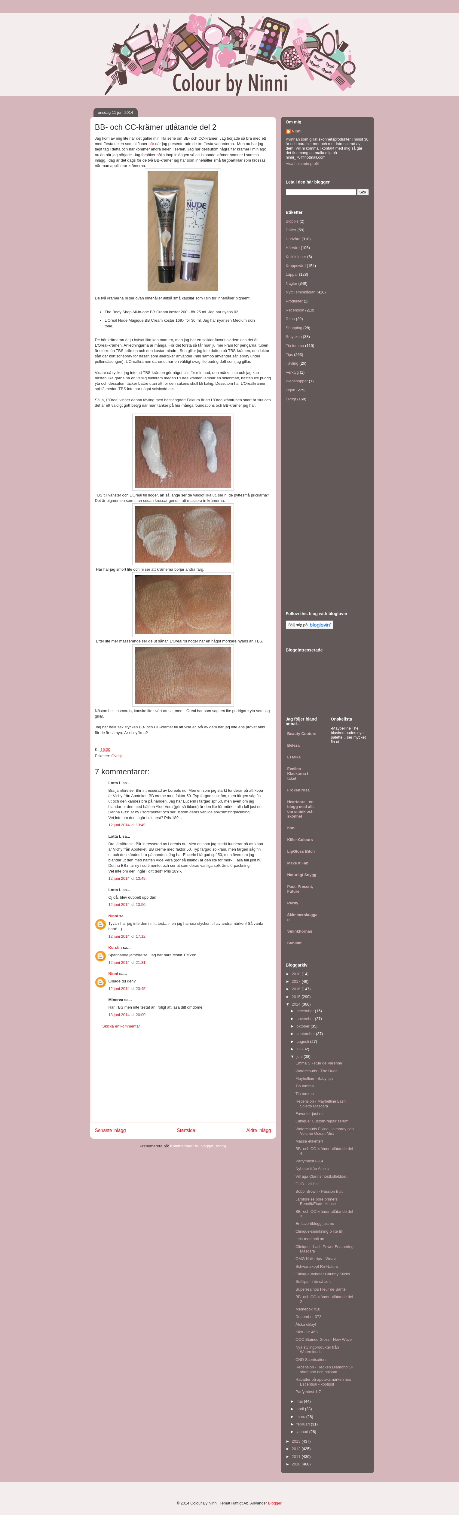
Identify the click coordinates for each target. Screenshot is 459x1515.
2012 (297, 1449)
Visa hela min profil (302, 163)
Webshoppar (297, 381)
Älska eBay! (305, 1324)
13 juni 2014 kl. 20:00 (127, 1015)
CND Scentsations (311, 1359)
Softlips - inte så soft (313, 1281)
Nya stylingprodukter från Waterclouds (317, 1349)
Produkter (294, 301)
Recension (295, 310)
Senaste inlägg (110, 1130)
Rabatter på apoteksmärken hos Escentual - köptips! (323, 1381)
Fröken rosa (298, 790)
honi (291, 828)
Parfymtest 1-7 (308, 1391)
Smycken (294, 336)
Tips (289, 354)
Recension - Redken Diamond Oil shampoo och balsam (324, 1369)
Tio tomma (295, 345)
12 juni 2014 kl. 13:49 (127, 825)
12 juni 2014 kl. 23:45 (127, 988)
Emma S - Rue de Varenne (318, 1063)
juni (300, 1056)
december (305, 1011)
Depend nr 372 (308, 1316)
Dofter (291, 230)
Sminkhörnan (299, 931)
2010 (297, 1464)
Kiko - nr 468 (306, 1332)
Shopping (294, 328)
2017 (297, 981)
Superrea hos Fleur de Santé (320, 1289)
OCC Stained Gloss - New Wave (323, 1339)
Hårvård (293, 247)
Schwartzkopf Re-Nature (316, 1266)
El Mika (294, 757)
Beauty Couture (302, 733)
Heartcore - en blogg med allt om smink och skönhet (300, 809)
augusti (303, 1041)
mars (301, 1416)
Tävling (292, 363)
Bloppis (292, 221)
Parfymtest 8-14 (309, 1161)
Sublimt (294, 943)
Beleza (293, 745)
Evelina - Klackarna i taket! (297, 774)
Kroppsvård (296, 265)
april (300, 1409)
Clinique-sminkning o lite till (319, 1231)
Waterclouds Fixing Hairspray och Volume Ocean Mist (324, 1131)
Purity (292, 903)
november (305, 1018)
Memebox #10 (307, 1309)
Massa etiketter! (309, 1141)
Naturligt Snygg (302, 875)
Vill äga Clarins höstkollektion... (322, 1176)
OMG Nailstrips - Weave (316, 1258)
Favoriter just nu (309, 1113)
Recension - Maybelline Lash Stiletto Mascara (320, 1103)
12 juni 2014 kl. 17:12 (127, 936)
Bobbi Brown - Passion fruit (319, 1191)
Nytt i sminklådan (301, 292)
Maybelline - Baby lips (314, 1078)
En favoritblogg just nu (314, 1223)
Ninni (113, 916)
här (151, 143)
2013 (297, 1441)
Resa (290, 319)
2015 (297, 996)
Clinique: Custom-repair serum (321, 1121)
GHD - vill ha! (307, 1184)
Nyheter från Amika (312, 1168)
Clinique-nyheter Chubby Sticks (322, 1274)
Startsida (186, 1130)
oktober (303, 1026)
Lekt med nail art (309, 1239)
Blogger (274, 1503)
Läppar (292, 274)
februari (303, 1424)
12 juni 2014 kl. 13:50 (127, 904)
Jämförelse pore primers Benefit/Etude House (316, 1201)
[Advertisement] (183, 1080)
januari (302, 1431)
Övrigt (116, 756)
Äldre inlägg (258, 1130)
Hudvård (293, 239)
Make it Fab (298, 863)
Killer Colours (300, 839)
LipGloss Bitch (301, 851)
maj (300, 1401)
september (306, 1033)
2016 (297, 989)
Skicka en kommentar (121, 1026)
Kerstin (115, 947)
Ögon (290, 390)
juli (299, 1049)
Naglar (291, 283)
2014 (297, 1004)
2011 (297, 1456)
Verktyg (292, 372)
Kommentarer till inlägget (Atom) (198, 1146)
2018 (297, 974)
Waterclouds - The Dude (316, 1071)
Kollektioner (296, 256)
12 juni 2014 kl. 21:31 (127, 962)
